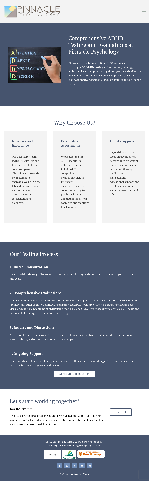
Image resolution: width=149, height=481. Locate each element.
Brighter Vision (82, 473)
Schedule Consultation (74, 373)
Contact (121, 412)
